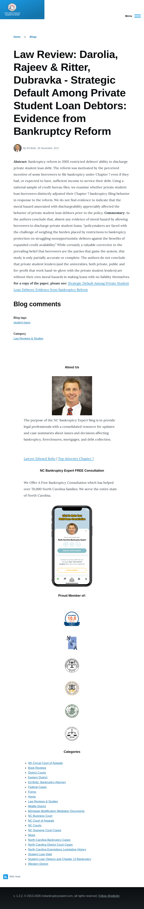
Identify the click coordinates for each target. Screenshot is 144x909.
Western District (38, 863)
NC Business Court (40, 815)
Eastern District (37, 777)
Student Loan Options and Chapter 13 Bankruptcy (59, 859)
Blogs (33, 36)
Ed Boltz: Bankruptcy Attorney (47, 782)
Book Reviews (37, 767)
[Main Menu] (132, 16)
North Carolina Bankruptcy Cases (49, 839)
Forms (32, 791)
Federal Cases (37, 787)
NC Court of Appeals (41, 820)
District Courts (37, 772)
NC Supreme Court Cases (44, 830)
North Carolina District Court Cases (50, 844)
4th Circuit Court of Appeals (45, 763)
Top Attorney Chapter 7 (76, 459)
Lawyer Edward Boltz (39, 459)
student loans (22, 322)
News (31, 835)
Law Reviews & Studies (28, 338)
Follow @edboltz (109, 895)
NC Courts (34, 825)
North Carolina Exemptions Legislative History (57, 849)
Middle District (37, 806)
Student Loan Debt (40, 854)
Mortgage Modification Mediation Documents (56, 811)
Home (17, 36)
